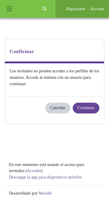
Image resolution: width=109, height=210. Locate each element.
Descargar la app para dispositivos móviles (45, 177)
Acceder (97, 8)
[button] (44, 9)
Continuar (86, 107)
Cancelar (57, 107)
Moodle (45, 193)
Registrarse (75, 8)
